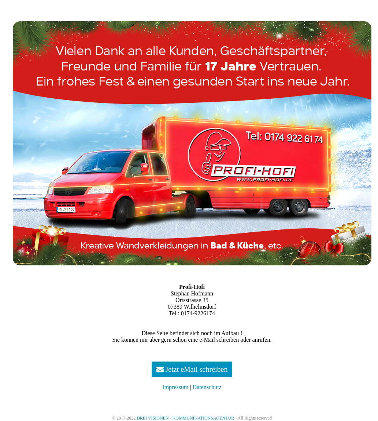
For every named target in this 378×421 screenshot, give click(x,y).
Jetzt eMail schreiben (192, 369)
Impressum (175, 387)
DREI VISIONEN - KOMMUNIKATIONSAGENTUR (185, 418)
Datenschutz (207, 387)
